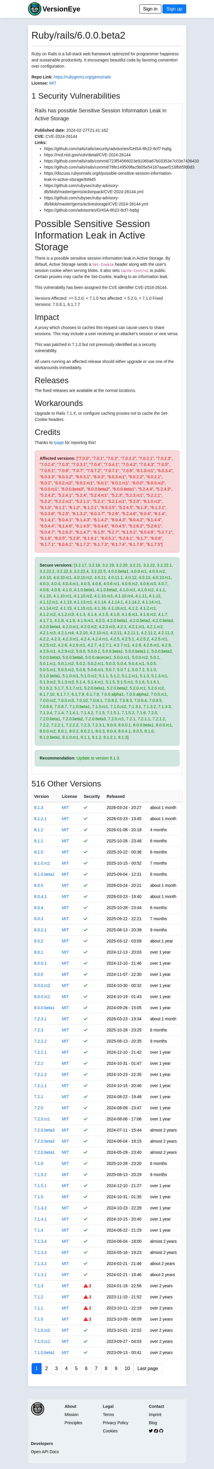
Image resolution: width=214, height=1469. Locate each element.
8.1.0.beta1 (44, 874)
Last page (147, 1368)
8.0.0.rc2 (42, 985)
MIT (52, 83)
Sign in (150, 8)
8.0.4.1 (40, 896)
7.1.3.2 (40, 1263)
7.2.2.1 (40, 1052)
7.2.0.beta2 (44, 1141)
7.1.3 (38, 1285)
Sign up (174, 8)
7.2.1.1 (40, 1085)
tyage (59, 442)
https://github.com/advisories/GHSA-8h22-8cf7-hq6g (91, 210)
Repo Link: (42, 77)
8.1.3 (38, 807)
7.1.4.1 (40, 1219)
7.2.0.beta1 (44, 1152)
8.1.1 (38, 841)
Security (92, 796)
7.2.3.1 (40, 1019)
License (69, 796)
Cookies (110, 1431)
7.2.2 (38, 1063)
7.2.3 (38, 1030)
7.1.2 (38, 1297)
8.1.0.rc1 (42, 863)
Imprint (155, 1414)
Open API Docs (45, 1451)
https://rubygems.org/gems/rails (82, 77)
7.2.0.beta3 (44, 1130)
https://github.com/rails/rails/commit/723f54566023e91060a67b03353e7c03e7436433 (121, 161)
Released (115, 796)
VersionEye (61, 9)
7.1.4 (38, 1230)
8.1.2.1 (40, 818)
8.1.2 (38, 829)
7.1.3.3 (40, 1252)
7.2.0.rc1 (42, 1119)
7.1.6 (38, 1163)
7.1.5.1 (40, 1185)
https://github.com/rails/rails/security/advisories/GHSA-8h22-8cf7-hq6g (108, 148)
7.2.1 (38, 1096)
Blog (153, 1422)
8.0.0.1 (40, 963)
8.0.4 (38, 907)
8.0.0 (38, 974)
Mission (71, 1414)
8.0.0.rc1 (42, 996)
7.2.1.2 (40, 1074)
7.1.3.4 (40, 1241)
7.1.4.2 (40, 1208)
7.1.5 (38, 1196)
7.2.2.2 (40, 1041)
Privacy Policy (115, 1422)
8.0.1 (38, 952)
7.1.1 (38, 1308)
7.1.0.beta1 (44, 1352)
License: (40, 83)
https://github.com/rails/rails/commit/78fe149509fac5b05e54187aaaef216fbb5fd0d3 (119, 167)
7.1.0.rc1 (42, 1341)
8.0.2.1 (40, 930)
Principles (74, 1422)
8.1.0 (38, 852)
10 (127, 1368)
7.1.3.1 (40, 1274)
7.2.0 (38, 1107)
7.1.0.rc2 (42, 1330)
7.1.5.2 (40, 1174)
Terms (108, 1414)
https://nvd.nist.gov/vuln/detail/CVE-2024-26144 (87, 154)
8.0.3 (38, 918)
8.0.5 (38, 885)
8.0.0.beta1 (44, 1007)
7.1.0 (38, 1319)
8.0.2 (38, 941)
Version (41, 796)
